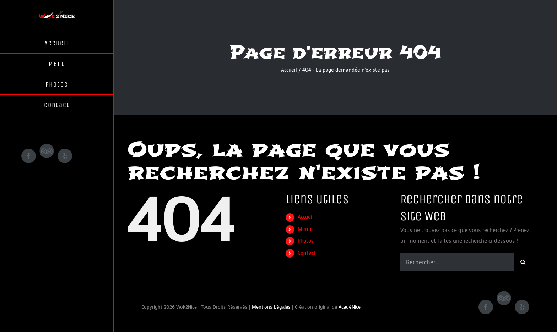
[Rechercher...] (457, 262)
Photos (306, 241)
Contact (307, 253)
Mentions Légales (271, 307)
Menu (304, 229)
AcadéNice (350, 307)
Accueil (306, 217)
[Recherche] (523, 262)
